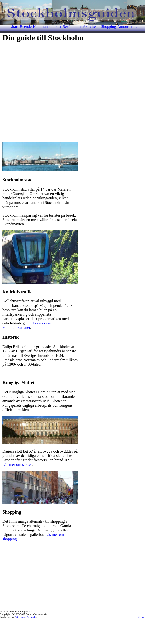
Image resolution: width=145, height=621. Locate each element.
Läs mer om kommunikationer (26, 325)
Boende (26, 27)
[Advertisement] (46, 91)
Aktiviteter (91, 27)
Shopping (108, 27)
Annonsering (127, 27)
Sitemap (141, 617)
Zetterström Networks (25, 617)
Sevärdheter (72, 27)
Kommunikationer (47, 27)
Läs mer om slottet (17, 464)
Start (14, 27)
